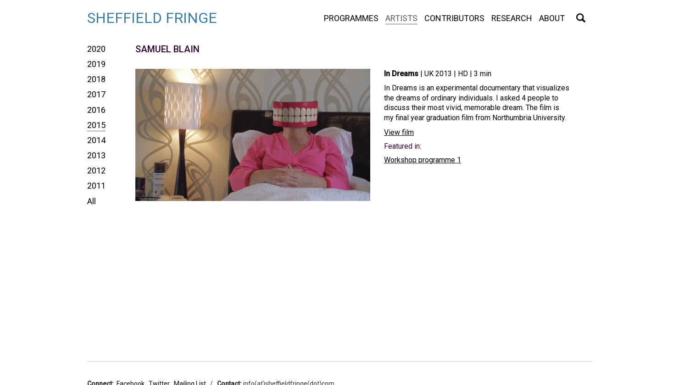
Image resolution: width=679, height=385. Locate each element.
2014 (96, 140)
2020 (96, 49)
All (91, 201)
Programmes (351, 18)
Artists (401, 18)
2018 (96, 79)
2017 (96, 94)
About (552, 18)
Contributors (454, 18)
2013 (96, 155)
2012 (96, 170)
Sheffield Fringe (152, 18)
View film (399, 132)
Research (511, 18)
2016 (96, 110)
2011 (96, 185)
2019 (96, 64)
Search (580, 17)
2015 (96, 125)
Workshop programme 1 (422, 160)
